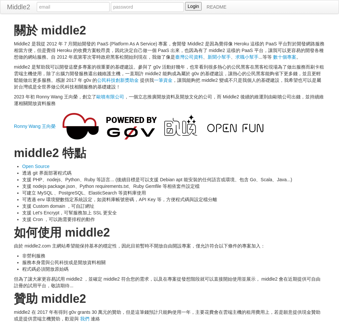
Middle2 (18, 7)
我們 (84, 318)
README (216, 7)
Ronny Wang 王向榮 (35, 126)
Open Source (36, 166)
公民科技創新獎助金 (118, 80)
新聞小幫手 (219, 57)
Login (193, 6)
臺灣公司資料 (189, 57)
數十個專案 (284, 57)
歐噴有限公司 (110, 96)
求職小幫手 (247, 57)
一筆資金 (163, 80)
